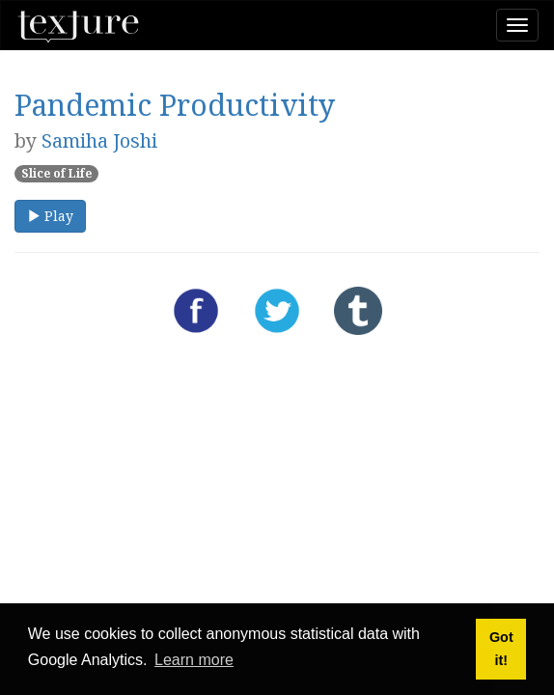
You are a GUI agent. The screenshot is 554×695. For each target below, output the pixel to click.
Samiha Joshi (99, 140)
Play (50, 216)
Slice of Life (56, 173)
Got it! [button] (501, 648)
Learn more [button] (194, 660)
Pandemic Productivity (174, 105)
